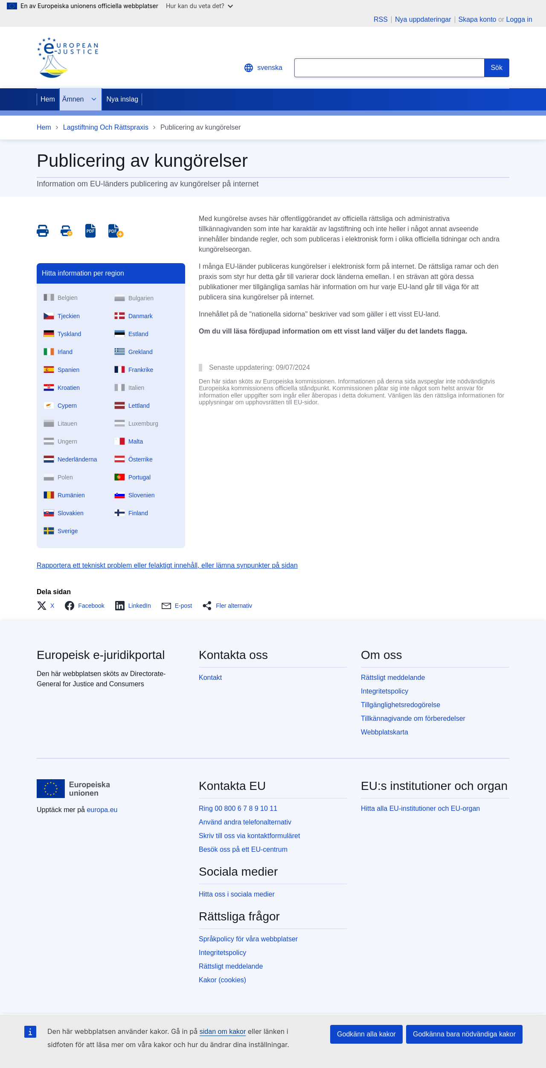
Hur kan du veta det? (199, 5)
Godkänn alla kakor (366, 1034)
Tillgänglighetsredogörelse (400, 704)
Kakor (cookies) (222, 980)
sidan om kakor (223, 1031)
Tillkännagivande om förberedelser (413, 718)
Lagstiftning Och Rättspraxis (105, 127)
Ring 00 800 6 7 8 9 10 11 (238, 808)
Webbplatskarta (384, 732)
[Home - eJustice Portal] (67, 57)
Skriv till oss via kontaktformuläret (249, 835)
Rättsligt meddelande (393, 677)
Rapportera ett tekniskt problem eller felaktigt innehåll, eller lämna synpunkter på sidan (167, 565)
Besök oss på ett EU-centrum (243, 849)
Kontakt (210, 677)
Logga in (519, 19)
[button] (48, 606)
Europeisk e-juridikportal (101, 655)
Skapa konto (478, 19)
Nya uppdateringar (423, 19)
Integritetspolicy (384, 691)
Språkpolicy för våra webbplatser (248, 939)
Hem (48, 99)
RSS (381, 19)
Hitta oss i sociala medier (237, 894)
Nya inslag (122, 99)
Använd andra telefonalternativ (245, 822)
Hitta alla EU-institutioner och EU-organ (420, 808)
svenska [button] (263, 68)
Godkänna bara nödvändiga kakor (464, 1034)
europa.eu (102, 809)
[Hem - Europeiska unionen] (73, 788)
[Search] (496, 67)
